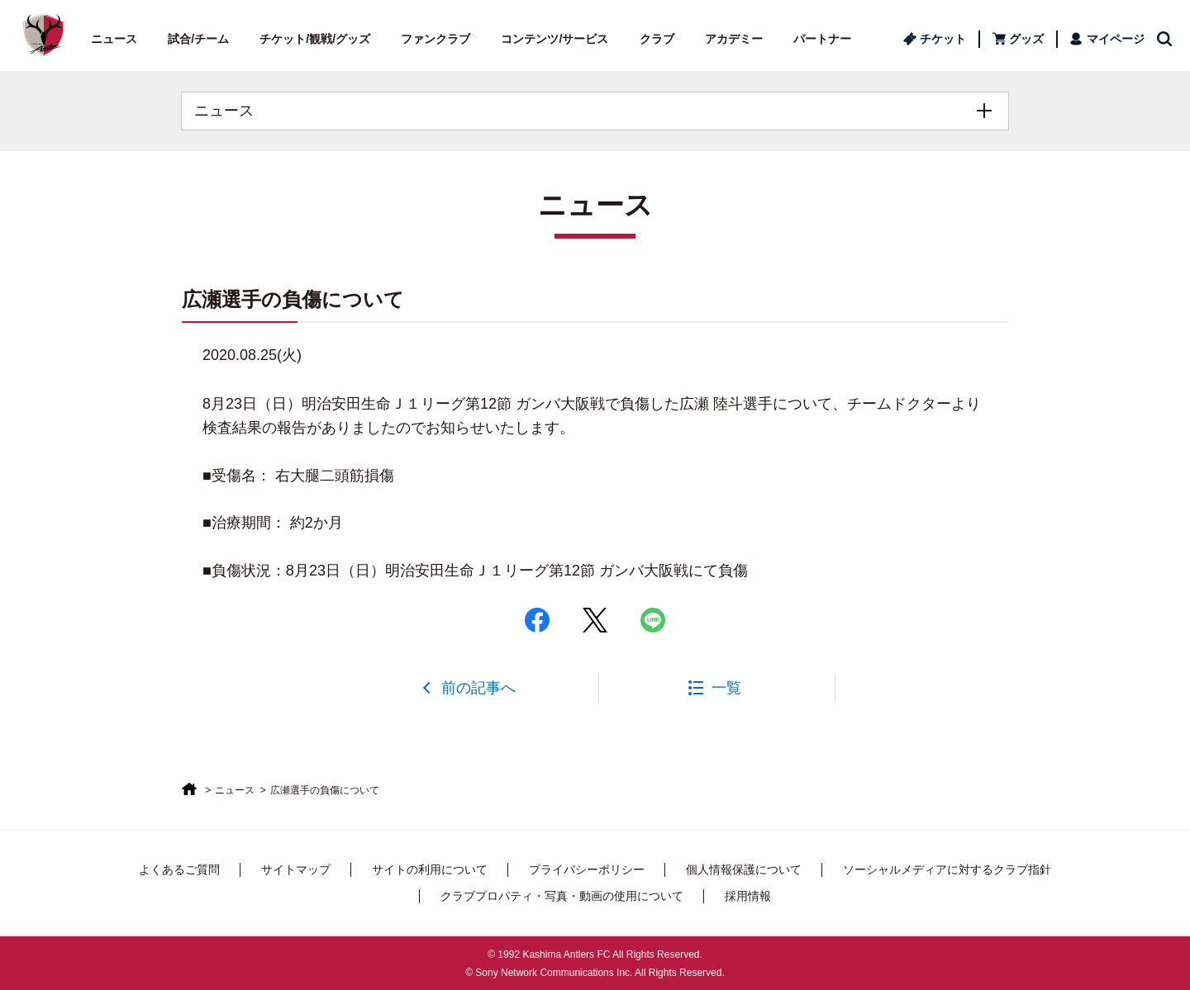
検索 (1165, 39)
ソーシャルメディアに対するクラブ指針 (947, 869)
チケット (943, 38)
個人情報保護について (744, 869)
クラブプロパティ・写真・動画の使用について (561, 895)
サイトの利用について (430, 869)
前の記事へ (478, 688)
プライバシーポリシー (587, 869)
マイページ (1116, 38)
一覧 (726, 688)
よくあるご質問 (179, 869)
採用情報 (748, 895)
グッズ (1026, 38)
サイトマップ (296, 869)
